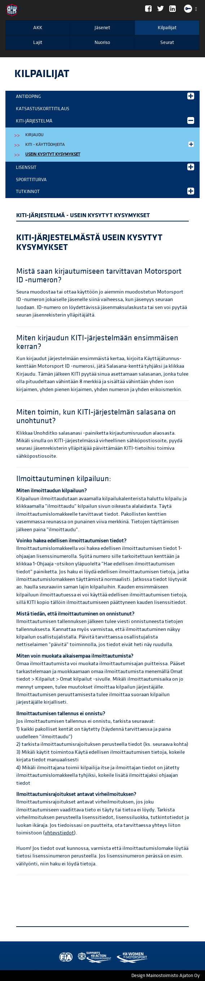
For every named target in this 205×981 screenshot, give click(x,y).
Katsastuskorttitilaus (42, 109)
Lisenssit (105, 167)
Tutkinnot (105, 191)
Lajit (37, 42)
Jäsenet (102, 27)
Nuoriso (102, 42)
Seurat (167, 42)
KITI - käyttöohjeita (110, 144)
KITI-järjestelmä (105, 120)
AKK (37, 27)
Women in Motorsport (93, 957)
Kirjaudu (34, 135)
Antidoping (105, 96)
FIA (64, 957)
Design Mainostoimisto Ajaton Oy (165, 975)
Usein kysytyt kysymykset (52, 154)
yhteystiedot (59, 832)
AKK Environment (78, 957)
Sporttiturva (31, 180)
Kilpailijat (167, 27)
